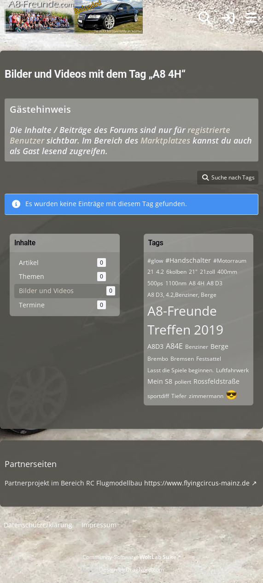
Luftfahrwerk (232, 370)
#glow (155, 261)
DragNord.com (145, 569)
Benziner (196, 347)
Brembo (157, 359)
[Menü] (251, 18)
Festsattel (208, 359)
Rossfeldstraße (216, 381)
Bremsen (182, 359)
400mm (227, 272)
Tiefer (179, 396)
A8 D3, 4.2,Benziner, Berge (181, 295)
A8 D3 (214, 283)
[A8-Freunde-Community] (74, 9)
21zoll (207, 272)
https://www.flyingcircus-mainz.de (197, 483)
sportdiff (158, 396)
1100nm (176, 283)
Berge (219, 346)
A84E (174, 346)
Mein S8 (159, 381)
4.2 (160, 272)
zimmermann (206, 396)
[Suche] (205, 18)
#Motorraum (229, 261)
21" (193, 272)
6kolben (176, 272)
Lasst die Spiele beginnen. (180, 370)
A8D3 (155, 346)
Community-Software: (131, 557)
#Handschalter (188, 260)
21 (150, 272)
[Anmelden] (228, 18)
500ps (155, 283)
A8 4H (197, 283)
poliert (183, 382)
